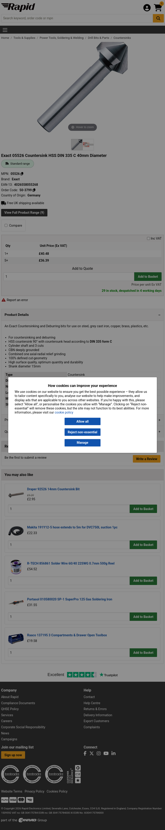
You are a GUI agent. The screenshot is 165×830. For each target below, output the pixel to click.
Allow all (82, 421)
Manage (82, 443)
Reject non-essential (82, 432)
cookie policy (64, 412)
